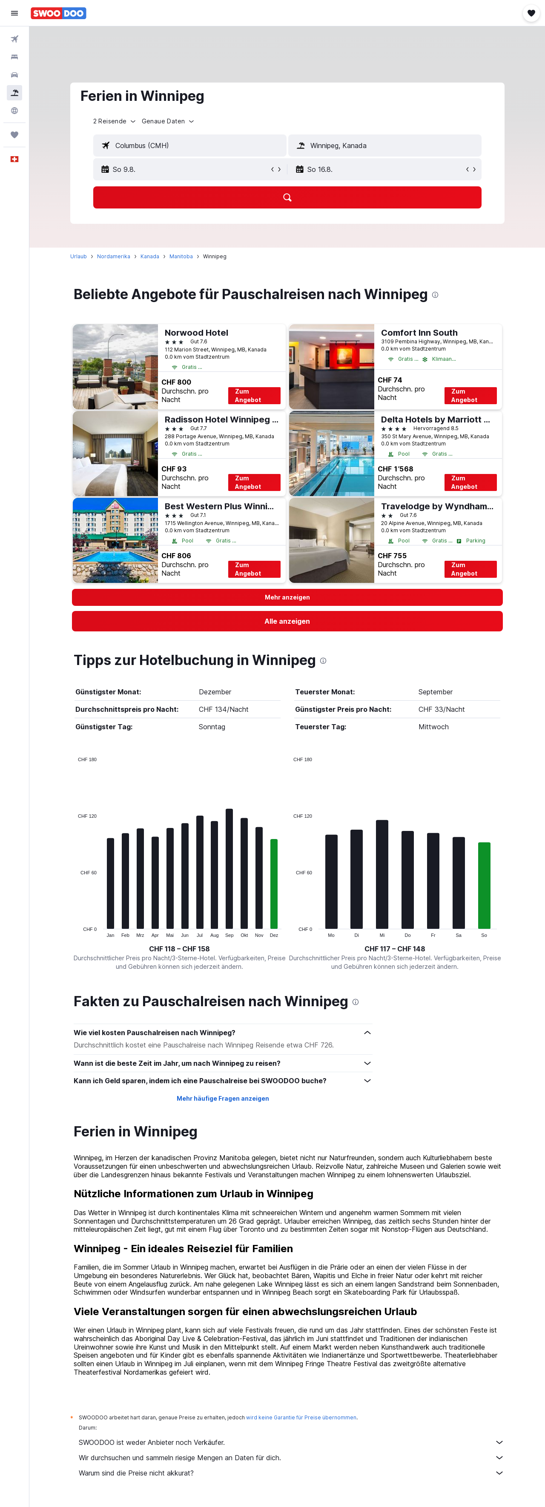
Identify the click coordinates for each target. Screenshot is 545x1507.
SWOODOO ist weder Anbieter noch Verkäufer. (292, 1442)
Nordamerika (113, 256)
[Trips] (14, 134)
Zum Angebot (248, 395)
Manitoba (181, 256)
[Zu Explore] (14, 110)
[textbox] (190, 145)
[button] (14, 13)
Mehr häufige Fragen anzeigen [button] (223, 1098)
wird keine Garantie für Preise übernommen (301, 1417)
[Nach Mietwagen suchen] (14, 74)
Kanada (150, 256)
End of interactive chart (289, 930)
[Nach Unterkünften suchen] (14, 57)
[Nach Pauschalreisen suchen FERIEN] (14, 92)
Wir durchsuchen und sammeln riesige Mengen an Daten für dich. (292, 1458)
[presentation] (435, 295)
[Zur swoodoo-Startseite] (58, 13)
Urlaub (78, 256)
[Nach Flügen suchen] (14, 39)
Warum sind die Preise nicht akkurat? (292, 1473)
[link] (287, 621)
